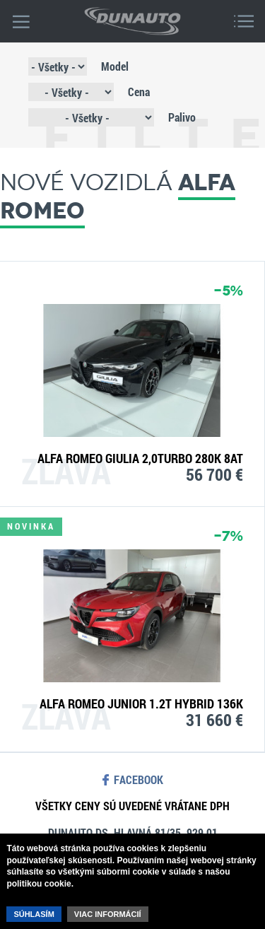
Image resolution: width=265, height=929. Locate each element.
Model (115, 66)
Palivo (182, 117)
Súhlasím (33, 914)
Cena (139, 91)
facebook (138, 779)
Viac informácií (107, 914)
